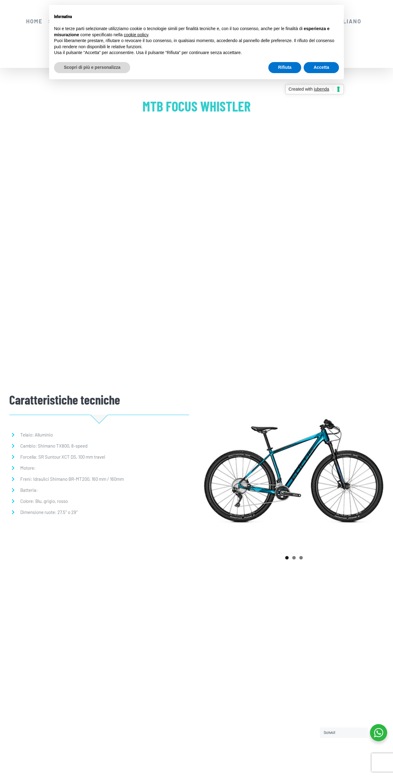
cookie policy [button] (136, 34)
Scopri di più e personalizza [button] (92, 67)
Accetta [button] (321, 67)
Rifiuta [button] (285, 67)
